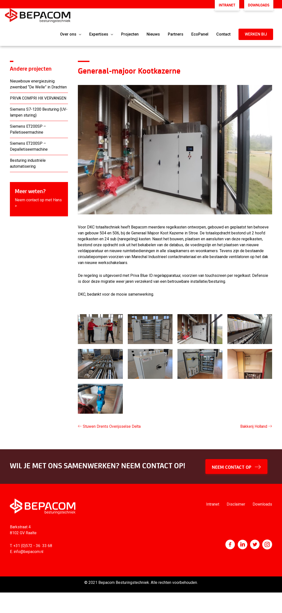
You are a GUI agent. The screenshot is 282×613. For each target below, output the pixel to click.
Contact (223, 33)
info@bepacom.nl (29, 550)
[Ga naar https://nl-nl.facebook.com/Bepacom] (230, 544)
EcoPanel (199, 33)
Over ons (68, 33)
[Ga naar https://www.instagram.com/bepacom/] (267, 544)
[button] (256, 33)
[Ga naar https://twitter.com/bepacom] (255, 544)
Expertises (98, 33)
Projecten (130, 33)
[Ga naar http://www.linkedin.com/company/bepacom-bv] (242, 544)
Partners (175, 33)
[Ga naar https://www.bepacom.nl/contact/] (39, 198)
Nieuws (153, 33)
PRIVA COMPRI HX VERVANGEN (38, 97)
